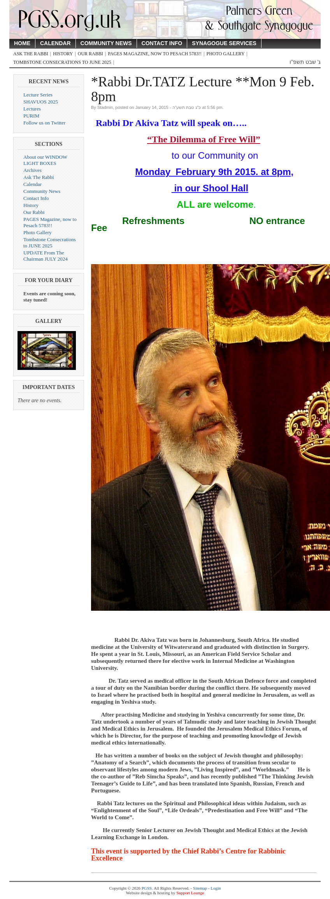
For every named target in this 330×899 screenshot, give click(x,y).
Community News (106, 43)
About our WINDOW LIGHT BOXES (45, 160)
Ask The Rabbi (30, 53)
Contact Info (162, 43)
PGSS (147, 888)
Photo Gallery (225, 53)
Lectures (32, 109)
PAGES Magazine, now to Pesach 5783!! (155, 53)
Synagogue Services (224, 43)
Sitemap (200, 888)
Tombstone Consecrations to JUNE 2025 (62, 62)
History (63, 53)
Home (22, 43)
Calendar (55, 43)
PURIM (31, 116)
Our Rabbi (90, 53)
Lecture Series (38, 95)
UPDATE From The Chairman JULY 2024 (45, 256)
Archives (32, 170)
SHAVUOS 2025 (40, 102)
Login (216, 888)
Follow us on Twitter (44, 123)
